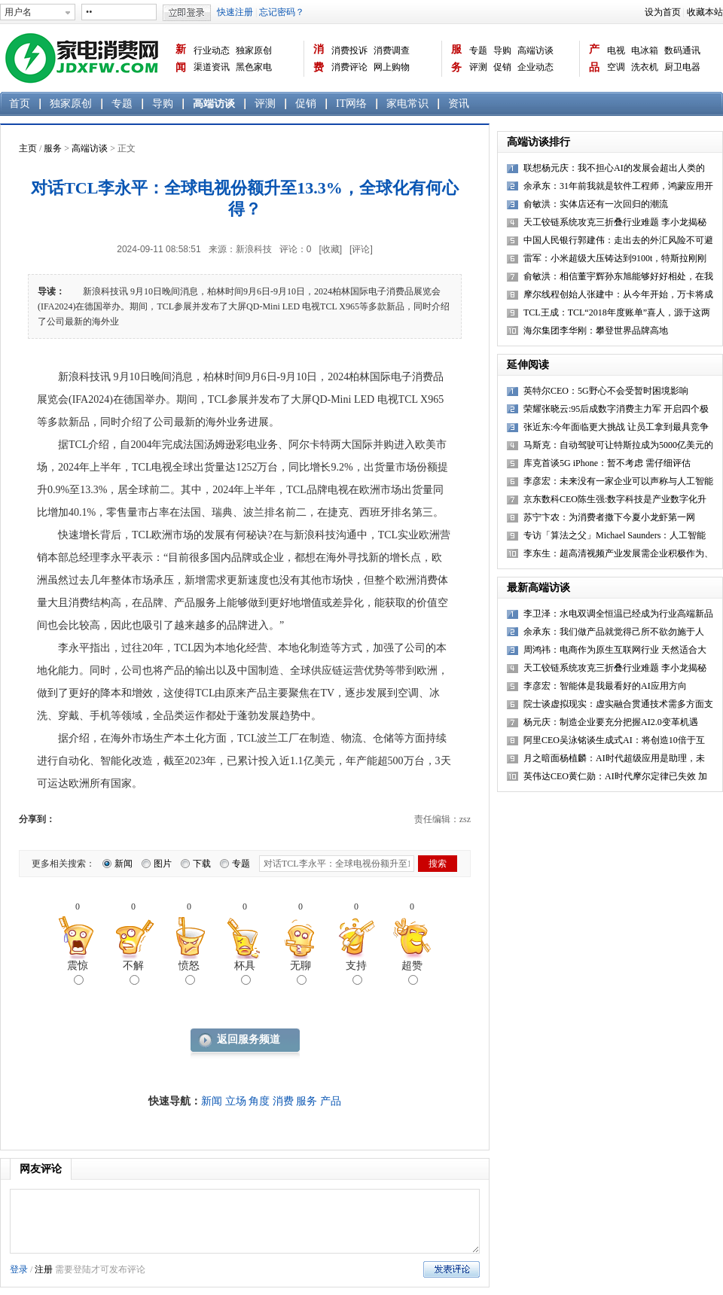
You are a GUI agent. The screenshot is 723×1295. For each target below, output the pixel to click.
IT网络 (351, 103)
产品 (594, 58)
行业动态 (212, 50)
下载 (202, 863)
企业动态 (535, 67)
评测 (478, 67)
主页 (28, 148)
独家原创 (254, 50)
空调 (616, 67)
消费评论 (349, 67)
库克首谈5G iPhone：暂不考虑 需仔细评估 (607, 463)
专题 (478, 50)
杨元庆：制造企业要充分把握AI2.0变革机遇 (610, 722)
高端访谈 (535, 50)
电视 (616, 50)
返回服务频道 (248, 1039)
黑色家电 (254, 67)
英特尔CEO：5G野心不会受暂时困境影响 (605, 390)
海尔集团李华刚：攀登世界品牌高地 (595, 330)
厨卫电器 (682, 67)
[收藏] (330, 249)
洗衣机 (644, 67)
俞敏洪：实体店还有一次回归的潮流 (595, 204)
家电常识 (407, 103)
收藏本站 (705, 12)
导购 (502, 50)
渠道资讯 (212, 67)
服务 (456, 58)
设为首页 (663, 12)
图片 (163, 863)
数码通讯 (682, 50)
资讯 (458, 103)
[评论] (361, 249)
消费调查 (392, 50)
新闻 (180, 58)
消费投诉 (349, 50)
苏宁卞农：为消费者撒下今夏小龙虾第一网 (609, 517)
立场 (235, 1101)
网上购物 (392, 67)
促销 (502, 67)
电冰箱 (644, 50)
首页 (19, 103)
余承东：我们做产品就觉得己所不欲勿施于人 (613, 631)
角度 (259, 1101)
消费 (318, 58)
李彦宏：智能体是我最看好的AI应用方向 (605, 686)
